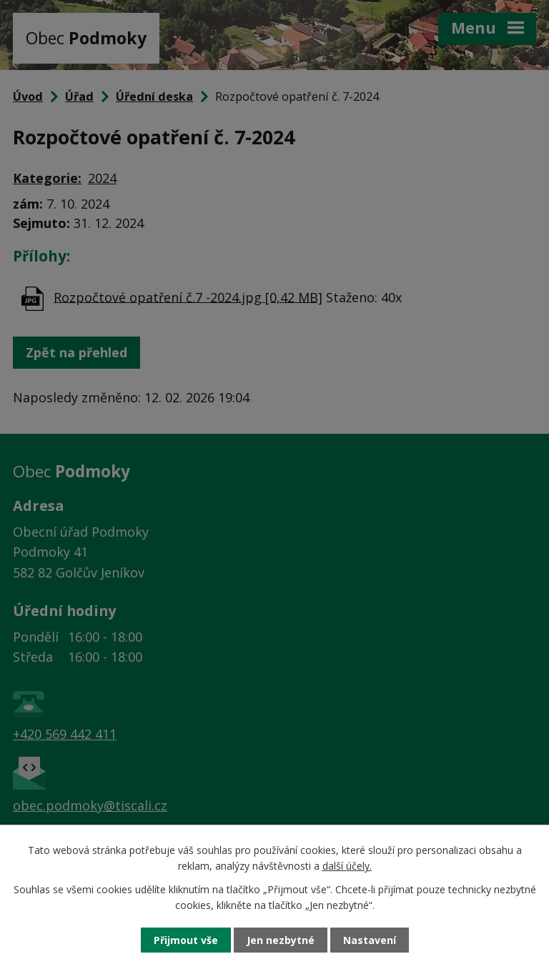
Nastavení (369, 940)
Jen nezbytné (281, 940)
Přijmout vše (186, 940)
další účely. (347, 866)
